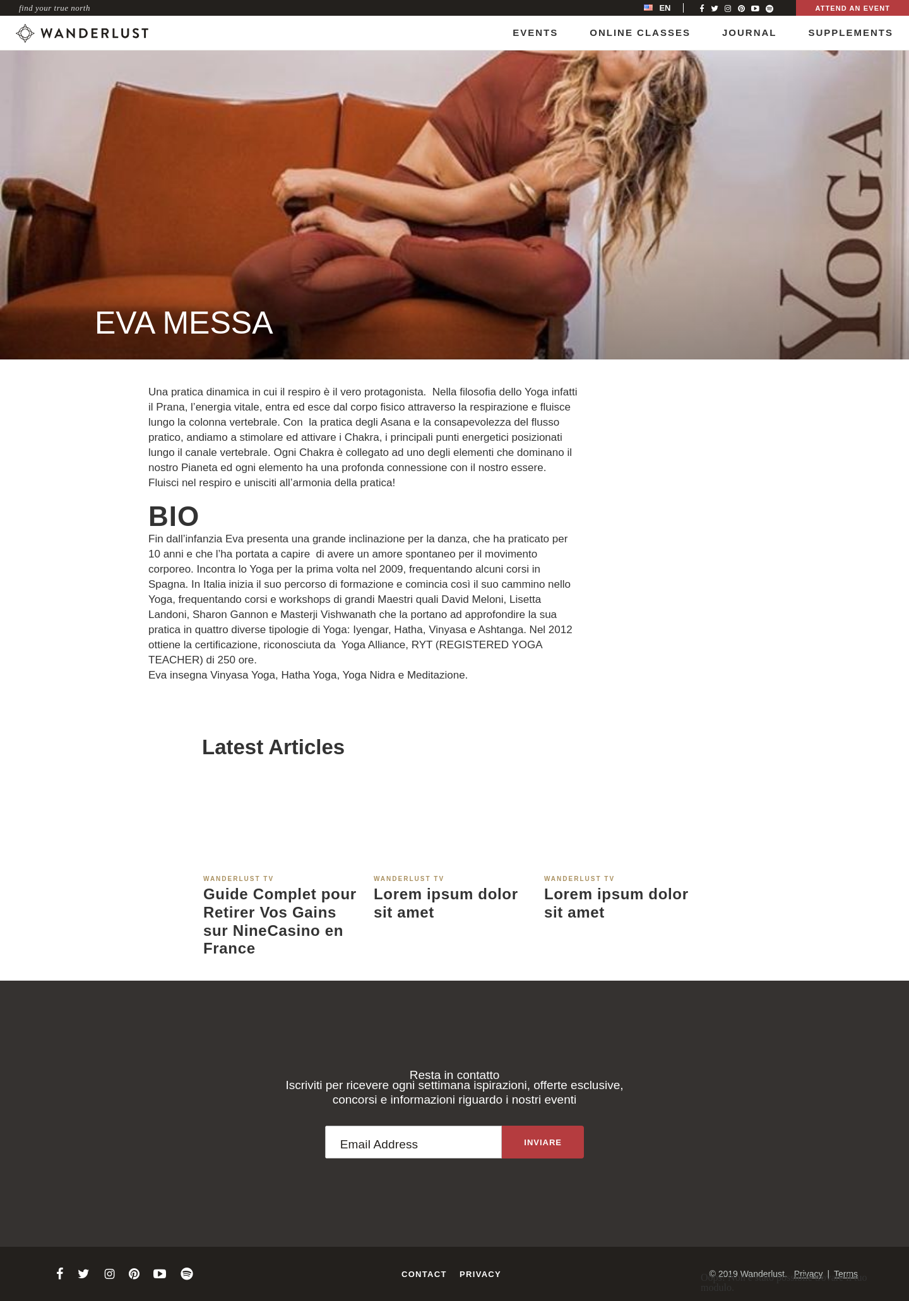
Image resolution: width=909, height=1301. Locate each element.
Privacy (480, 1274)
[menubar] (670, 8)
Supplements (850, 32)
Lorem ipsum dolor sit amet (446, 903)
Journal (749, 32)
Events (535, 32)
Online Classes (640, 32)
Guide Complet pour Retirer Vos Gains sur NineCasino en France (280, 921)
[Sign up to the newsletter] (543, 1142)
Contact (424, 1274)
